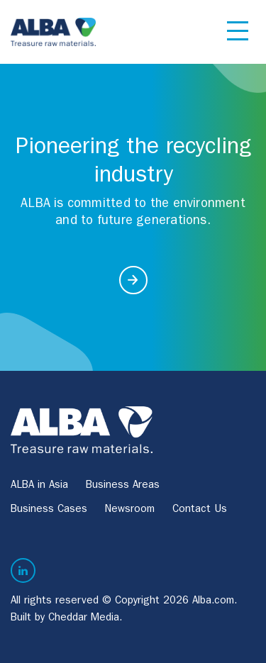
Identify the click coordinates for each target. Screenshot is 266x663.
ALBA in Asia (39, 486)
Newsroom (130, 510)
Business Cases (49, 510)
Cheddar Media (83, 618)
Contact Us (199, 510)
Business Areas (123, 486)
